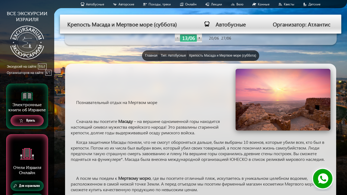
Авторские (126, 4)
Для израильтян (27, 186)
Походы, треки (160, 4)
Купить (27, 120)
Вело (239, 4)
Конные (263, 4)
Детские (314, 4)
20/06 (214, 38)
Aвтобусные (95, 4)
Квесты (289, 4)
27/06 (226, 38)
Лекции (216, 4)
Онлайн (191, 4)
